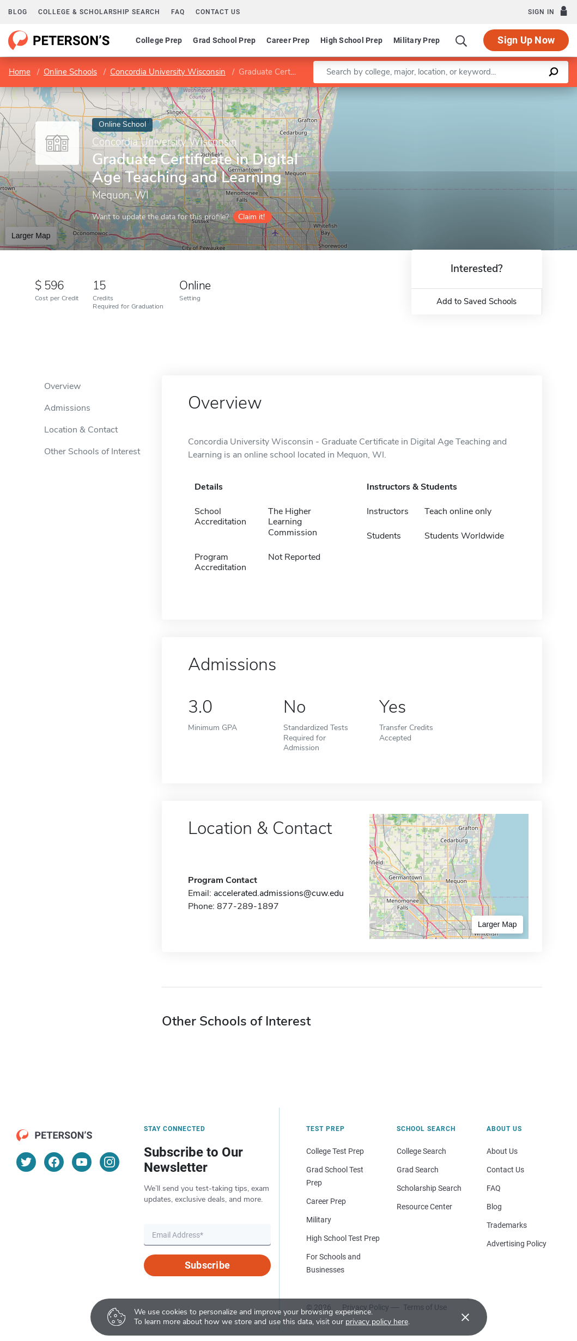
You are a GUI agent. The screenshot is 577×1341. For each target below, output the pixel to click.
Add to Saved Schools (476, 301)
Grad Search (418, 1169)
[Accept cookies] (457, 1317)
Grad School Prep (224, 40)
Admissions (67, 408)
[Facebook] (54, 1162)
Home (20, 71)
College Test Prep (335, 1151)
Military (318, 1219)
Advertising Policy (516, 1243)
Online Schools (70, 71)
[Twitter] (26, 1162)
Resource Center (424, 1206)
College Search (421, 1151)
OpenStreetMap (503, 92)
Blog (17, 12)
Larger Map (31, 235)
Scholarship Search (429, 1188)
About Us (502, 1151)
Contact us (218, 12)
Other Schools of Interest (92, 452)
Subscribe (207, 1265)
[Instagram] (109, 1162)
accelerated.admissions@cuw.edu (279, 893)
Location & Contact (81, 430)
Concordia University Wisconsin (168, 71)
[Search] (461, 40)
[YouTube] (82, 1162)
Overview (62, 386)
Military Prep (416, 40)
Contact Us (505, 1169)
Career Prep (287, 40)
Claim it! (251, 217)
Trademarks (507, 1225)
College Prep (159, 40)
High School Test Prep (343, 1238)
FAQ (178, 12)
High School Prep (351, 40)
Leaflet (445, 92)
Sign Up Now (526, 40)
